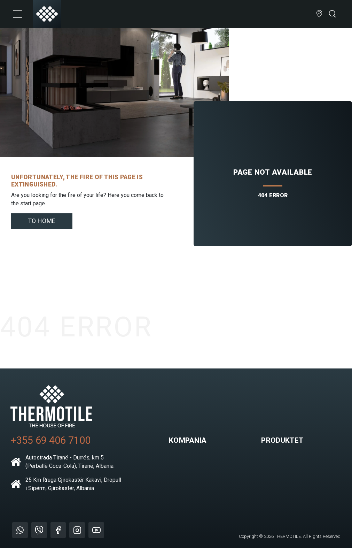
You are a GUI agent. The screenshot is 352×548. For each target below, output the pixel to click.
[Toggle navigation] (17, 14)
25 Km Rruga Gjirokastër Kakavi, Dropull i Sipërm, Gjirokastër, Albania (65, 484)
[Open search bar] (332, 14)
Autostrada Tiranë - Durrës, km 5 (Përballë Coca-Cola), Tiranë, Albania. (62, 461)
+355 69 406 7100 (50, 440)
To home (42, 220)
